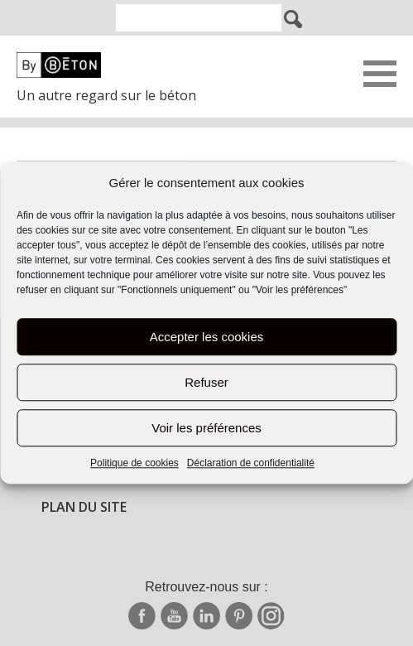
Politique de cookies (134, 464)
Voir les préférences (206, 428)
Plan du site (84, 507)
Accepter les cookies (207, 337)
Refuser (206, 382)
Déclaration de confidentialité (251, 464)
